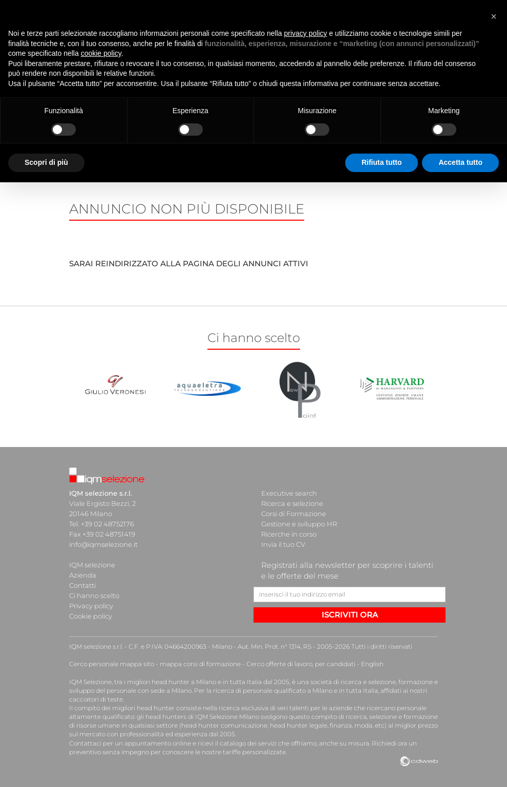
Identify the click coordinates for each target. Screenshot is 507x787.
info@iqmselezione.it (103, 544)
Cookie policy (90, 616)
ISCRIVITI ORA (350, 615)
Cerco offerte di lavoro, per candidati (300, 664)
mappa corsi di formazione (200, 664)
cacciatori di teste (96, 699)
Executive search (289, 493)
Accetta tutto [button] (460, 162)
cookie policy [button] (101, 53)
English (372, 664)
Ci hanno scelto (94, 595)
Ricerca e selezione (292, 503)
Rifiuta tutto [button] (382, 162)
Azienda (82, 575)
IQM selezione (92, 565)
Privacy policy (91, 606)
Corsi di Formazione (293, 513)
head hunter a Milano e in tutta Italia (207, 682)
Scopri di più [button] (46, 162)
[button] (493, 16)
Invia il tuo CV (283, 544)
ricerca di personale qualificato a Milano (272, 690)
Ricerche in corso (288, 534)
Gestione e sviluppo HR (299, 524)
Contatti (82, 585)
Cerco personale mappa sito (111, 664)
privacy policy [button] (305, 33)
